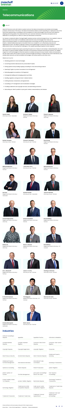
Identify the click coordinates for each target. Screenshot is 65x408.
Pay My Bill (54, 3)
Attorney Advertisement (33, 407)
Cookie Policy (24, 407)
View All (6, 25)
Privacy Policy (5, 407)
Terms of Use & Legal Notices (15, 407)
